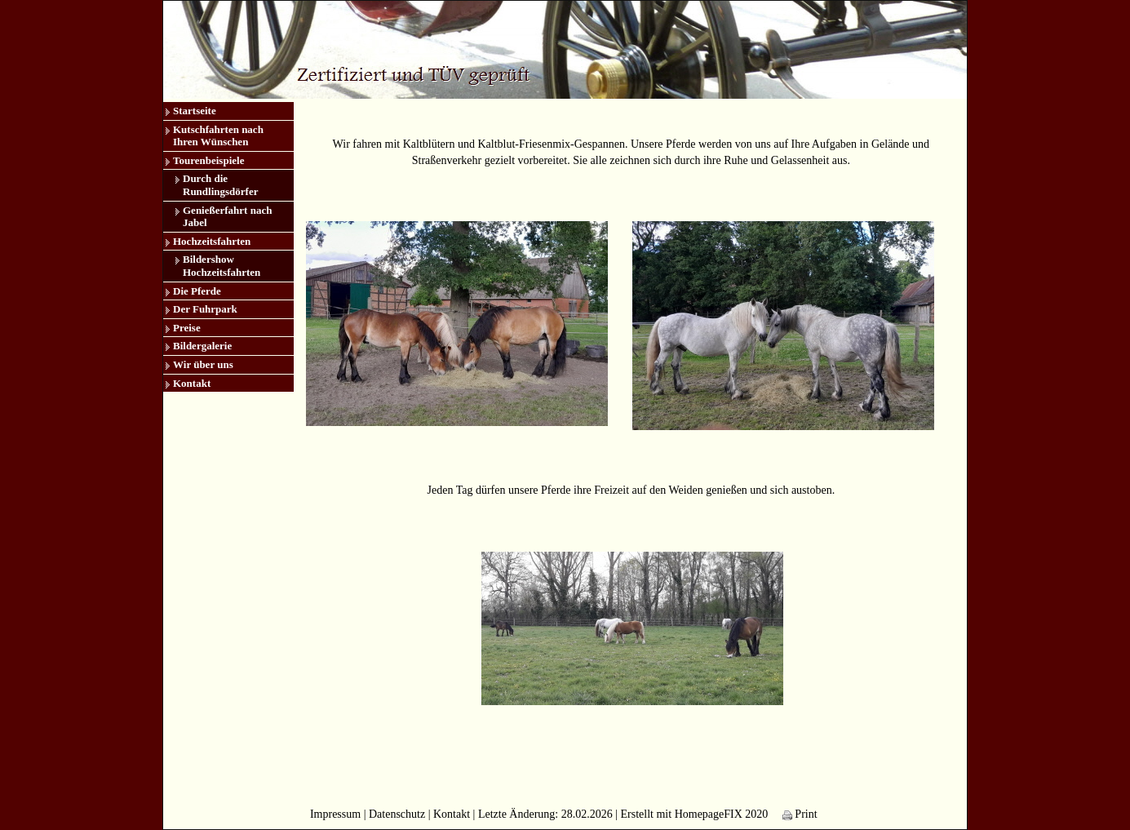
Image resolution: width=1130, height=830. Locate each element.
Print (800, 814)
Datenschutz (397, 814)
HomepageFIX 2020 (722, 814)
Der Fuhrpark (205, 309)
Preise (187, 328)
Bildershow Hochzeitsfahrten (221, 265)
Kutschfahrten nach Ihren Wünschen (218, 136)
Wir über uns (203, 364)
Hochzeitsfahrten (211, 241)
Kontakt (191, 383)
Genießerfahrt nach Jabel (227, 216)
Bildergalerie (202, 346)
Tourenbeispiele (208, 160)
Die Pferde (197, 291)
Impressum (335, 814)
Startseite (194, 110)
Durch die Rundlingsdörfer (220, 185)
